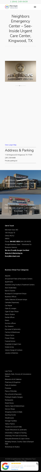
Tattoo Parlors (10, 424)
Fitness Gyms (9, 335)
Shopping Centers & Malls (13, 412)
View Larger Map (10, 145)
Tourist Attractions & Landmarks (16, 430)
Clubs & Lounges (10, 308)
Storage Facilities (11, 421)
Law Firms (8, 371)
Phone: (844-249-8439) (18, 241)
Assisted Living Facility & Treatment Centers (19, 285)
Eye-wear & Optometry (12, 329)
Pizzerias (8, 388)
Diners (7, 320)
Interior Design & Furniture (13, 350)
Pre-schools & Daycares (13, 394)
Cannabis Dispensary (12, 302)
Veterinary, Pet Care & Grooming (16, 436)
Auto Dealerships (10, 288)
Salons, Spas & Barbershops (14, 406)
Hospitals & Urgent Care (13, 344)
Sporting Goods (10, 415)
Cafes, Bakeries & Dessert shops (16, 299)
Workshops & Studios (12, 447)
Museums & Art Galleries (13, 379)
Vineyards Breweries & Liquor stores (17, 439)
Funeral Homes (10, 341)
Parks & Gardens (10, 385)
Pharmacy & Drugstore (12, 382)
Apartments (9, 282)
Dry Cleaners (9, 326)
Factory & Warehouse (12, 332)
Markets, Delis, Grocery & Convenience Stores (18, 375)
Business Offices (10, 297)
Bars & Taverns (10, 291)
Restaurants (9, 400)
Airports (7, 276)
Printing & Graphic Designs (14, 397)
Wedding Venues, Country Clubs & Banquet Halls (19, 443)
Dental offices (9, 317)
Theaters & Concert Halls (13, 427)
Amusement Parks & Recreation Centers (18, 279)
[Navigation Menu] (35, 7)
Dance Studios (10, 314)
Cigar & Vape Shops (12, 311)
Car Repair (8, 305)
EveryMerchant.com (12, 256)
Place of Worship (11, 391)
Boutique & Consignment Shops (15, 294)
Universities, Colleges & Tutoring (15, 433)
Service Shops (10, 409)
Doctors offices (10, 323)
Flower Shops (9, 338)
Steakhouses (9, 418)
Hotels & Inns (9, 347)
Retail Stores (9, 403)
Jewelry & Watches (11, 353)
